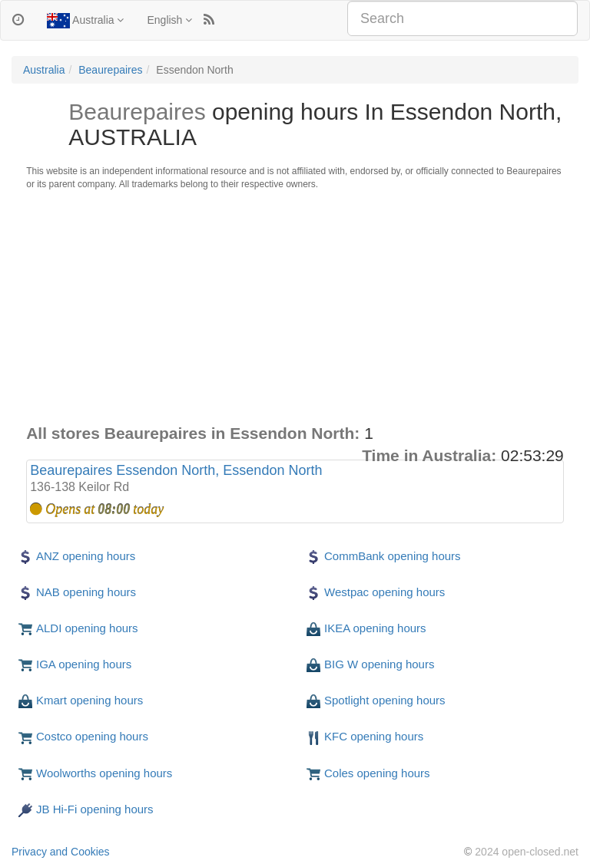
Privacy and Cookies (61, 852)
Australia (85, 20)
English (169, 20)
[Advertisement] (295, 306)
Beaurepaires (110, 70)
